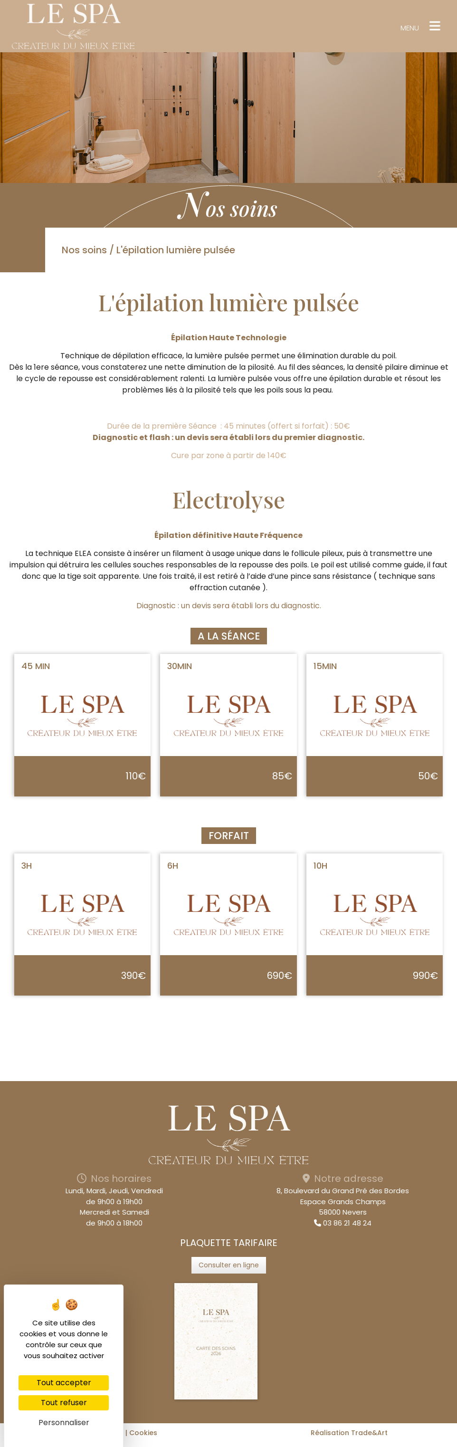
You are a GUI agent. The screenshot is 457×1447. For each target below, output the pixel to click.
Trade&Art (369, 1432)
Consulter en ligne (229, 1265)
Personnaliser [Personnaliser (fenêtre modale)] (63, 1422)
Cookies (143, 1432)
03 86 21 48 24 (342, 1223)
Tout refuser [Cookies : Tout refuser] (64, 1402)
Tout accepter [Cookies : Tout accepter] (64, 1382)
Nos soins (84, 250)
